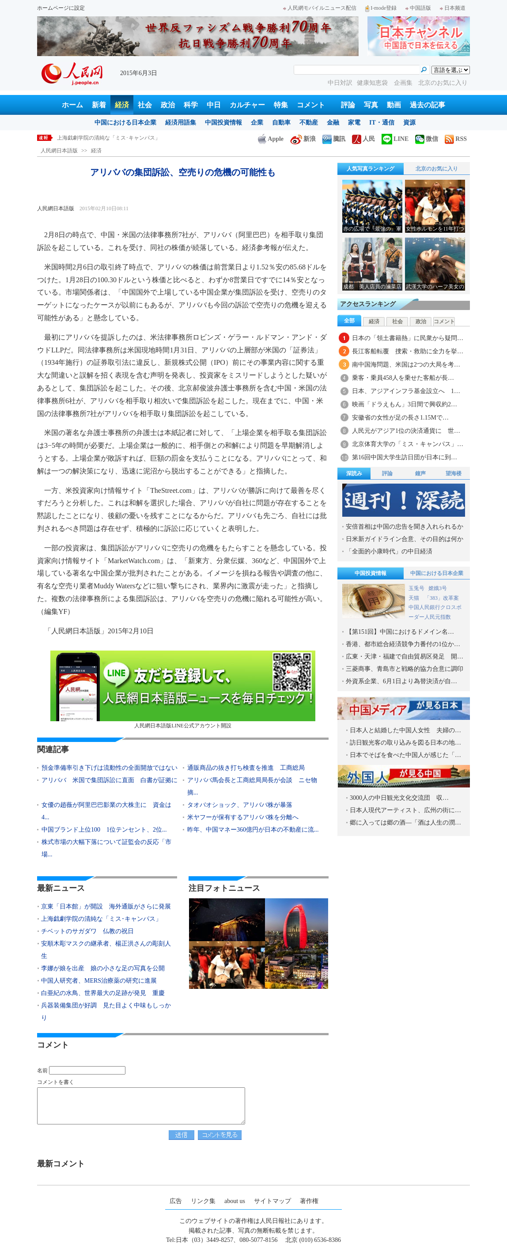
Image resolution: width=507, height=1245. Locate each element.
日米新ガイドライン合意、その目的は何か (404, 539)
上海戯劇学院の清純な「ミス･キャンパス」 (108, 138)
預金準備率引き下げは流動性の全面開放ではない (110, 767)
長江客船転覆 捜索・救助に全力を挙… (407, 351)
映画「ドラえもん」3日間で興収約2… (404, 404)
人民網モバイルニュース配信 (319, 8)
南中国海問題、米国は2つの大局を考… (406, 364)
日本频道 (452, 8)
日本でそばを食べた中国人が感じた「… (405, 755)
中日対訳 (340, 82)
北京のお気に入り (443, 82)
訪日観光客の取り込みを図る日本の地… (405, 742)
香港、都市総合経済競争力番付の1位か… (403, 644)
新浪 (303, 139)
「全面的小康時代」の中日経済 (389, 551)
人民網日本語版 (59, 151)
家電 (354, 122)
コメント (311, 105)
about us (234, 1201)
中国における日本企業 (125, 122)
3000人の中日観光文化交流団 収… (399, 798)
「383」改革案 (441, 598)
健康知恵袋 (373, 82)
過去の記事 (427, 105)
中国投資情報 (223, 122)
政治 (168, 105)
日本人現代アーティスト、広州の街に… (405, 810)
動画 (394, 105)
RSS (456, 139)
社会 (145, 105)
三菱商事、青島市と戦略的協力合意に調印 (404, 669)
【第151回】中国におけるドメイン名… (400, 631)
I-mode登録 (381, 8)
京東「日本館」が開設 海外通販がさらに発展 (106, 906)
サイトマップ (272, 1201)
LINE (395, 139)
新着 (99, 105)
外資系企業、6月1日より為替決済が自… (401, 681)
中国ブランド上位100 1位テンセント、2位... (104, 829)
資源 (409, 122)
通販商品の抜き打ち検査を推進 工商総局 (246, 767)
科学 (191, 105)
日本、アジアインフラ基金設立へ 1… (406, 391)
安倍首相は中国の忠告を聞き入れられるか (404, 526)
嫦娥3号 (437, 588)
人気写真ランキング (370, 169)
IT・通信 (381, 122)
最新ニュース (61, 888)
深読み (354, 473)
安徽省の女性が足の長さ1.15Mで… (400, 417)
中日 (214, 105)
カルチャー (247, 105)
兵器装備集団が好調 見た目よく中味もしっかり (106, 1011)
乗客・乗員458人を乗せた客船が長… (403, 378)
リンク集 (203, 1201)
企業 (257, 122)
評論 (348, 105)
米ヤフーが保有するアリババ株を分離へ (243, 817)
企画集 (404, 82)
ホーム (72, 105)
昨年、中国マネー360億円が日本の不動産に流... (253, 829)
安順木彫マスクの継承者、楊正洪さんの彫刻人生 (106, 949)
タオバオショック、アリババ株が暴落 (239, 805)
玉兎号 (416, 588)
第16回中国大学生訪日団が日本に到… (404, 457)
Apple (271, 139)
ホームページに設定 (61, 8)
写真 (371, 105)
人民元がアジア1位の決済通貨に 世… (406, 431)
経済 (122, 105)
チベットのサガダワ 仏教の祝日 (87, 931)
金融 (333, 122)
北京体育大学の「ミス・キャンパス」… (407, 444)
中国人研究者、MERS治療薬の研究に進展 (99, 980)
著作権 (309, 1201)
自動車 (281, 122)
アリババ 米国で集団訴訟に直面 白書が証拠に (110, 780)
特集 (281, 105)
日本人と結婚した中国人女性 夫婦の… (405, 730)
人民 (363, 139)
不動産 (308, 122)
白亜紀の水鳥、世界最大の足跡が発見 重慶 (103, 993)
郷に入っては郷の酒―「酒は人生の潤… (405, 822)
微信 (426, 139)
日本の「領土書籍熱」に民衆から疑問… (407, 338)
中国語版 (418, 8)
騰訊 (333, 139)
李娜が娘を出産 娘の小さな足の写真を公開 (103, 968)
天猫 (414, 598)
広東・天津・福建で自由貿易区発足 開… (404, 656)
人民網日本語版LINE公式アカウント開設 (182, 690)
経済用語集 (180, 122)
